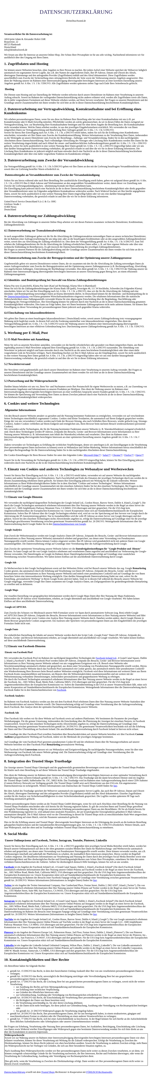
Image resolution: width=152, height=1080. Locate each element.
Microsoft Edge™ (92, 455)
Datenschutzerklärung (18, 296)
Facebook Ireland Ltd (106, 658)
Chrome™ (117, 455)
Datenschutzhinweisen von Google (69, 524)
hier (115, 786)
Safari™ (107, 455)
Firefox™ (129, 455)
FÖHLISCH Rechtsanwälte (99, 1072)
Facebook (61, 690)
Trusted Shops (48, 1072)
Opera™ (140, 455)
